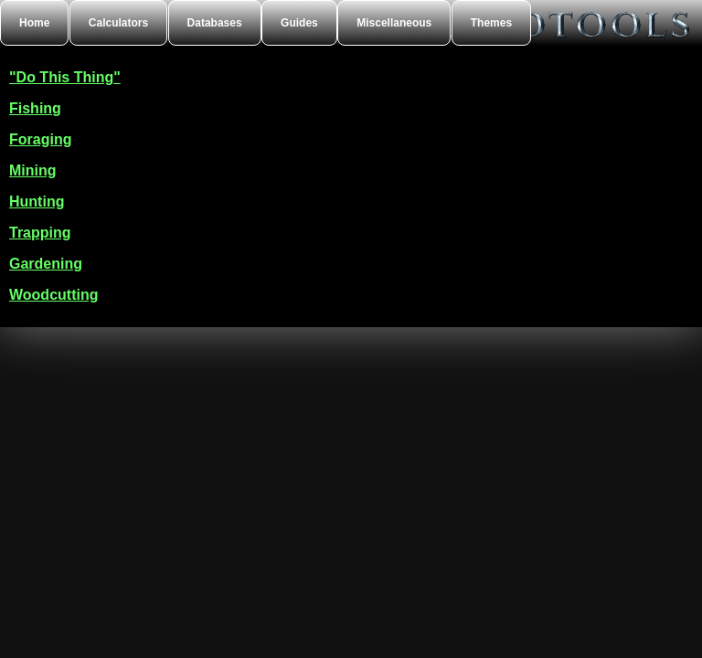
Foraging (40, 139)
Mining (33, 170)
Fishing (35, 108)
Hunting (36, 201)
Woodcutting (53, 294)
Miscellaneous (393, 22)
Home (34, 22)
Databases (214, 22)
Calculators (118, 22)
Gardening (45, 263)
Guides (299, 22)
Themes (491, 22)
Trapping (40, 232)
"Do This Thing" (65, 77)
